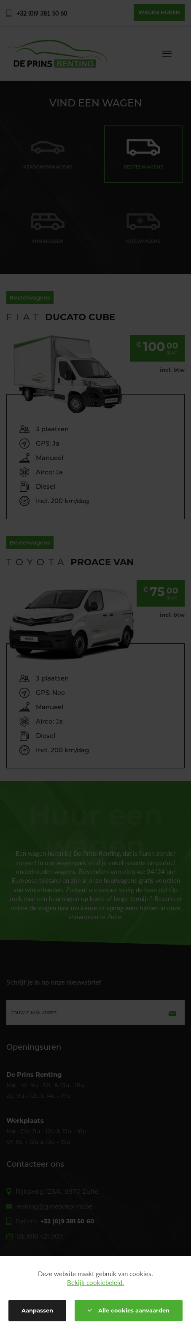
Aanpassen (37, 1310)
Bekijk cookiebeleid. (95, 1282)
